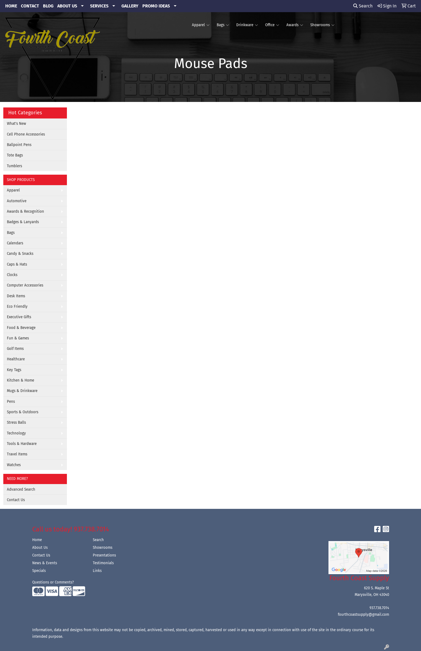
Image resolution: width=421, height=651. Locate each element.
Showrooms (322, 25)
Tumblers (14, 166)
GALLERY (129, 6)
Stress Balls (16, 422)
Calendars (15, 243)
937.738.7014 (379, 608)
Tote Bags (15, 155)
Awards (294, 25)
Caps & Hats (17, 264)
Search (363, 6)
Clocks (12, 275)
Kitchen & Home (20, 380)
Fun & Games (18, 338)
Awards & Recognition (25, 211)
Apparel (201, 25)
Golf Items (15, 349)
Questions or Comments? (53, 582)
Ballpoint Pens (19, 145)
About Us (40, 547)
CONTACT (30, 6)
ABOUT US (67, 6)
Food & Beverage (21, 328)
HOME (11, 6)
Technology (16, 433)
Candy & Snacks (20, 254)
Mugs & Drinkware (22, 391)
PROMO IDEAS (156, 6)
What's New (16, 123)
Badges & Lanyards (23, 222)
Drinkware (247, 25)
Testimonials (103, 563)
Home (37, 540)
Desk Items (16, 296)
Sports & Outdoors (22, 412)
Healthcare (16, 359)
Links (97, 571)
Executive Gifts (19, 317)
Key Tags (14, 370)
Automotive (16, 201)
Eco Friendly (17, 306)
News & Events (44, 563)
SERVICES (99, 6)
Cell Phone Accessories (26, 134)
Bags (223, 25)
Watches (14, 465)
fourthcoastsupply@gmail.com (363, 614)
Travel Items (17, 454)
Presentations (104, 555)
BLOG (48, 6)
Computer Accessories (25, 285)
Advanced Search (21, 489)
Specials (39, 571)
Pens (11, 401)
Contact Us (16, 500)
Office (272, 25)
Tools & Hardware (22, 444)
